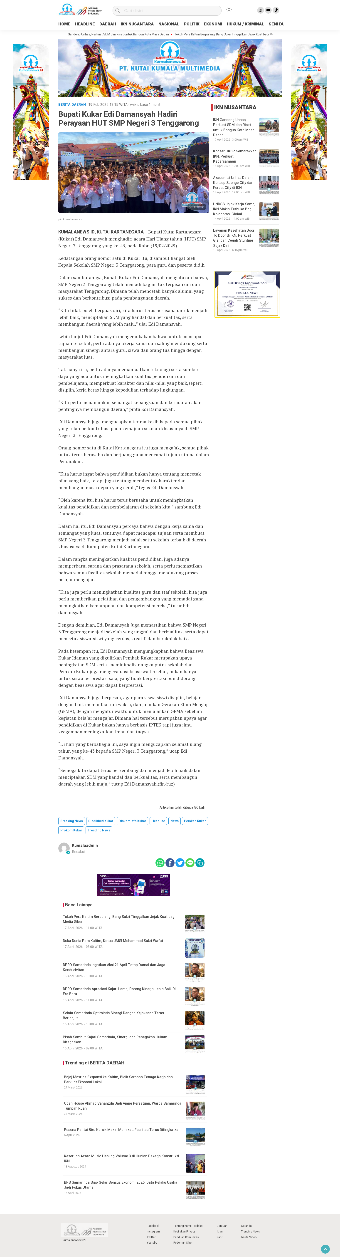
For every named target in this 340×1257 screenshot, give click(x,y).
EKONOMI (213, 24)
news (174, 821)
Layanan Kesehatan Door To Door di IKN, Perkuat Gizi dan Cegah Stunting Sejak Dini (233, 238)
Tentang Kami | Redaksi (188, 1226)
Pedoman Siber (182, 1243)
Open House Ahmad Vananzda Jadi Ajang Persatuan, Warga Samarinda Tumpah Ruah (122, 1106)
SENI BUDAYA (282, 24)
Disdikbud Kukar (100, 821)
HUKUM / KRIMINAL (245, 24)
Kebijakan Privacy (184, 1232)
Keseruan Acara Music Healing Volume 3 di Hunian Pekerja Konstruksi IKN (121, 1158)
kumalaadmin (85, 846)
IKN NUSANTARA (137, 24)
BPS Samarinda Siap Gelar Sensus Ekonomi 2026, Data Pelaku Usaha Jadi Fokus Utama (120, 1185)
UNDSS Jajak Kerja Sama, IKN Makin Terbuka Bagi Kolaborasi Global (234, 209)
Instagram (153, 1232)
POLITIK (191, 24)
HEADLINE (85, 24)
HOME (64, 24)
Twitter (151, 1237)
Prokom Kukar (71, 830)
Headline (158, 821)
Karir (219, 1237)
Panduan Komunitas (186, 1237)
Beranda (246, 1226)
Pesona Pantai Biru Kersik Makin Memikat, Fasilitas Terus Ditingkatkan (122, 1130)
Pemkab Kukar (195, 821)
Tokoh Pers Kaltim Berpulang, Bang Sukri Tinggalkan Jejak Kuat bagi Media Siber (233, 34)
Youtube (152, 1243)
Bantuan (222, 1226)
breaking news (71, 821)
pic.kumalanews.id (70, 219)
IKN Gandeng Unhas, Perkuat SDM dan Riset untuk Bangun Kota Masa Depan (119, 34)
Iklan (220, 1232)
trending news (99, 830)
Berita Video (248, 1237)
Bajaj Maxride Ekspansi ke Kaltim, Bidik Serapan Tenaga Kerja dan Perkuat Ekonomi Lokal (118, 1079)
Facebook (153, 1226)
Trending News (250, 1232)
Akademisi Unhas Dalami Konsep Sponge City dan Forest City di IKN (233, 183)
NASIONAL (168, 24)
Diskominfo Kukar (132, 821)
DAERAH (107, 24)
